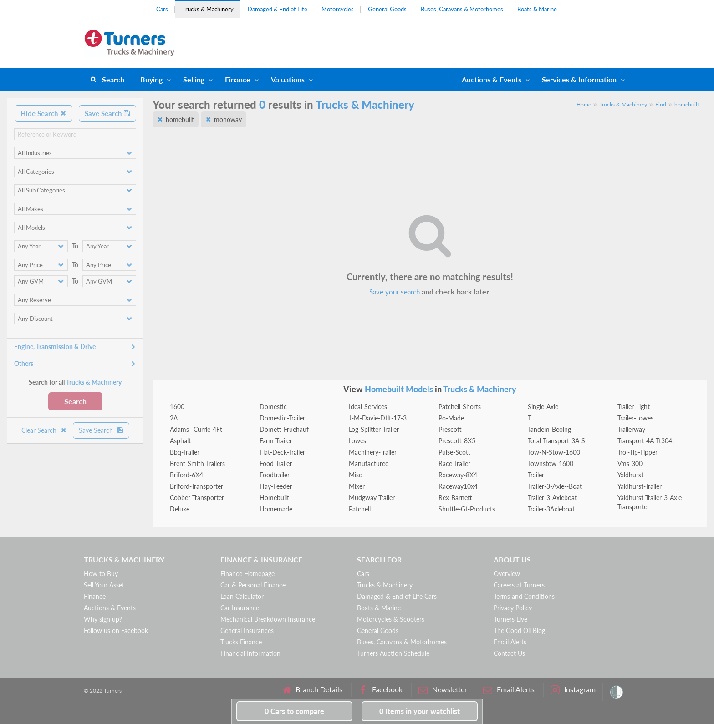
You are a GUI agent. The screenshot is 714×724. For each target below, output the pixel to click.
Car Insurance (239, 608)
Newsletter (442, 689)
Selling (193, 79)
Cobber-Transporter (197, 497)
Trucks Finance (241, 642)
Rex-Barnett (455, 497)
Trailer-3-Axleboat (552, 497)
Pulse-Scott (454, 452)
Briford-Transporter (196, 486)
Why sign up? (103, 619)
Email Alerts (510, 642)
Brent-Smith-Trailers (197, 463)
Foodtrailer (275, 475)
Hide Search (43, 113)
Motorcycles (337, 9)
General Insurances (247, 630)
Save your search (394, 292)
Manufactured (369, 463)
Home (583, 104)
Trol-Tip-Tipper (637, 452)
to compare (294, 711)
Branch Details (312, 689)
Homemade (276, 509)
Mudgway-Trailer (372, 497)
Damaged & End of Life (277, 9)
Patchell (360, 509)
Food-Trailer (276, 463)
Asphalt (180, 441)
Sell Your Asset (104, 585)
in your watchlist (419, 711)
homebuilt (686, 104)
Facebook (380, 689)
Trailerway (631, 429)
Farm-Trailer (276, 441)
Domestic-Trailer (282, 418)
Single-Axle (543, 406)
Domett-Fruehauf (284, 429)
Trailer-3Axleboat (551, 509)
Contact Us (509, 653)
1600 (177, 406)
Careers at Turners (519, 585)
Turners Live (510, 619)
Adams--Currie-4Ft (196, 429)
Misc (355, 475)
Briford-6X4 (186, 475)
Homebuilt (274, 497)
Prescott (450, 429)
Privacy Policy (513, 608)
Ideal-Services (368, 406)
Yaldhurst (630, 475)
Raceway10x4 (458, 486)
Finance (237, 79)
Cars (162, 9)
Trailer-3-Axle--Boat (555, 486)
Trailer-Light (633, 406)
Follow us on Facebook (116, 630)
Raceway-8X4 (458, 475)
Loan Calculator (242, 596)
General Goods (387, 9)
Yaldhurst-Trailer (639, 486)
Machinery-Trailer (373, 452)
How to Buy (101, 573)
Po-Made (451, 418)
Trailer (536, 475)
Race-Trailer (454, 463)
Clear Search (44, 430)
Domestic (273, 406)
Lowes (357, 441)
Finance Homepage (247, 573)
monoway (228, 119)
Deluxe (179, 509)
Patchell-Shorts (460, 406)
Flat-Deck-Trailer (282, 452)
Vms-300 (630, 463)
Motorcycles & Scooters (390, 619)
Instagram (573, 689)
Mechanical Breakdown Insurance (267, 619)
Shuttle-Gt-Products (467, 509)
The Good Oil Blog (519, 630)
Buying (151, 79)
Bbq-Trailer (184, 452)
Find (660, 104)
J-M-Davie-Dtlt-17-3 (378, 418)
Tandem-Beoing (549, 429)
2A (174, 418)
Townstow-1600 (550, 463)
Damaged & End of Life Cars (397, 596)
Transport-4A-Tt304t (645, 441)
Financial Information (250, 653)
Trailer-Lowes (635, 418)
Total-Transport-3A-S (556, 441)
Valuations (288, 79)
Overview (507, 573)
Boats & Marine (537, 9)
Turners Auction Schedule (393, 653)
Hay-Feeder (276, 486)
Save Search (107, 113)
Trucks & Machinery (208, 9)
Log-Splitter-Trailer (374, 429)
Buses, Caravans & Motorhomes (462, 9)
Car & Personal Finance (253, 585)
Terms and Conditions (524, 596)
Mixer (357, 486)
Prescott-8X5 (457, 441)
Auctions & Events (110, 608)
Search (113, 79)
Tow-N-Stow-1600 (554, 452)
